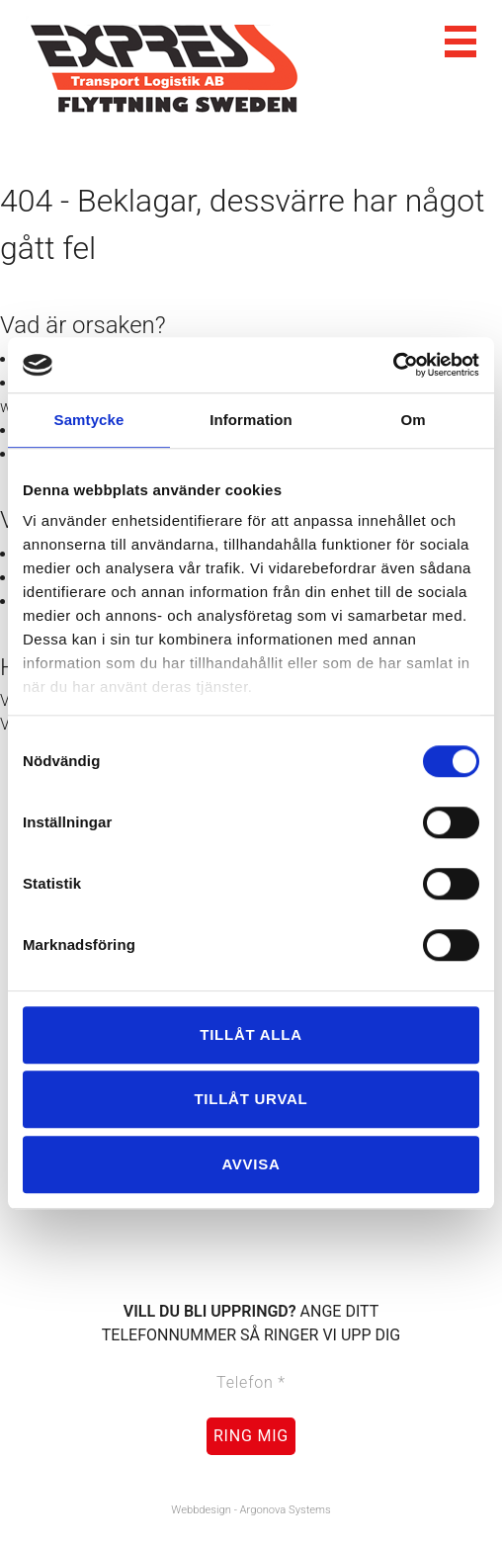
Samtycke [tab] (89, 419)
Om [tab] (412, 419)
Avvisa (250, 1164)
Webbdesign (201, 1509)
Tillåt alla (251, 1034)
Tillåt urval (250, 1098)
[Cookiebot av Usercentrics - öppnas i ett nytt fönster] (392, 365)
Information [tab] (251, 419)
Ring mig (251, 1435)
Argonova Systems (285, 1509)
